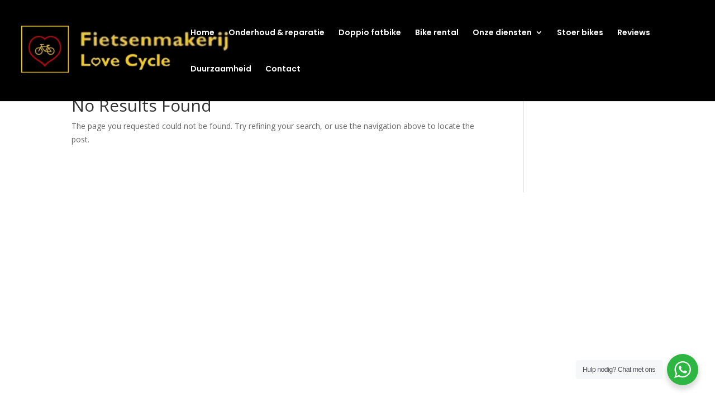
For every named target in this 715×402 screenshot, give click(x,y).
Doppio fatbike (370, 33)
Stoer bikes (580, 33)
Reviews (633, 33)
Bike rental (437, 33)
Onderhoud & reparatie (276, 33)
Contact (283, 69)
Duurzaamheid (220, 69)
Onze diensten (502, 33)
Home (202, 33)
